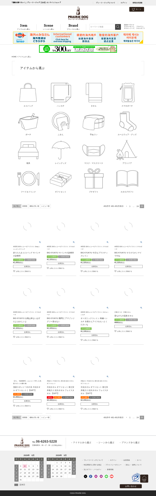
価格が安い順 (34, 206)
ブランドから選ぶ (73, 26)
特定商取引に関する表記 (92, 465)
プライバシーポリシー (113, 465)
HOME (14, 57)
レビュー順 (45, 206)
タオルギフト (140, 28)
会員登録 (126, 460)
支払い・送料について (134, 465)
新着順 (24, 206)
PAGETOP (144, 480)
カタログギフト (129, 26)
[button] (126, 206)
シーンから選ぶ (48, 26)
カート (136, 9)
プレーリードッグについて (105, 3)
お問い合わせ (130, 486)
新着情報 (110, 469)
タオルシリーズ (129, 28)
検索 (118, 27)
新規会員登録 (137, 3)
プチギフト (140, 26)
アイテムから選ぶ (23, 26)
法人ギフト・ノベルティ (92, 469)
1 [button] (130, 206)
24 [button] (138, 206)
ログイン (124, 3)
